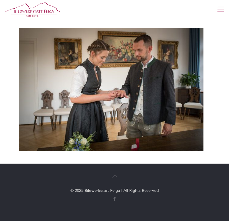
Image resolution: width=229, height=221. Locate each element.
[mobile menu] (220, 9)
